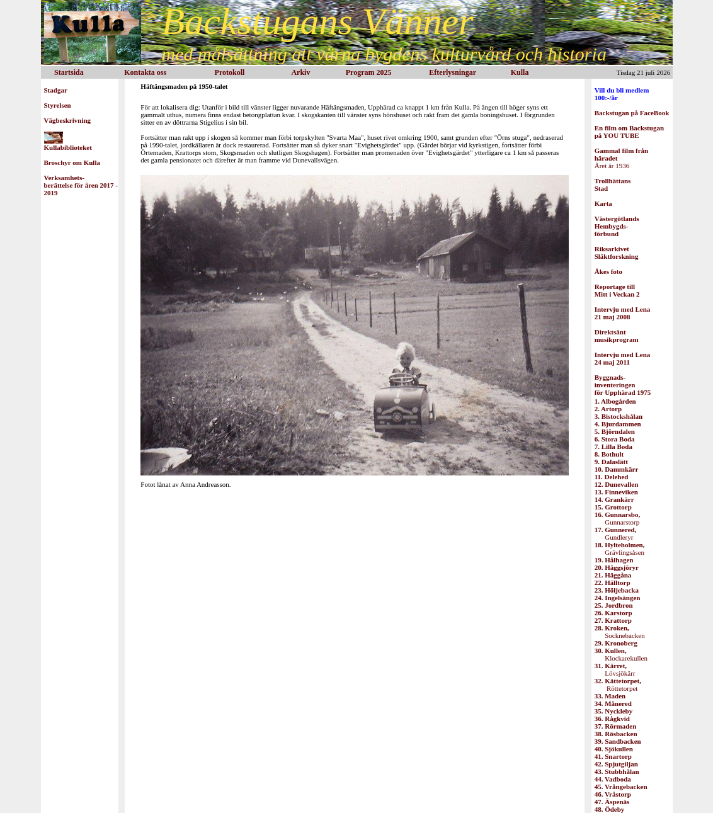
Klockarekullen (621, 654)
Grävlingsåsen (620, 548)
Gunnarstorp (617, 518)
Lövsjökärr (615, 669)
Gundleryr (616, 533)
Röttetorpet (618, 684)
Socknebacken (620, 631)
